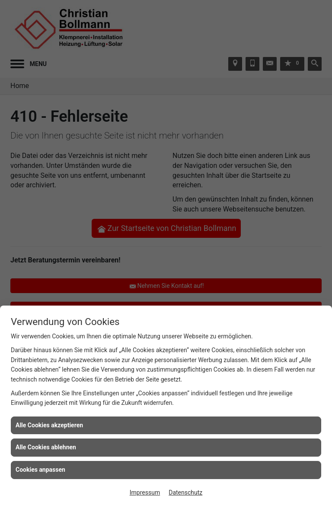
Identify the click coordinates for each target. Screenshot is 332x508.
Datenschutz (185, 492)
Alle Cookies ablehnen (46, 447)
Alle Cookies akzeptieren (49, 425)
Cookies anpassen (40, 469)
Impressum (145, 492)
